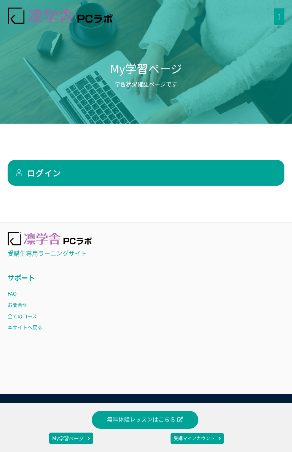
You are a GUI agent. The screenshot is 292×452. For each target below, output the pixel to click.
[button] (145, 420)
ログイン (38, 172)
